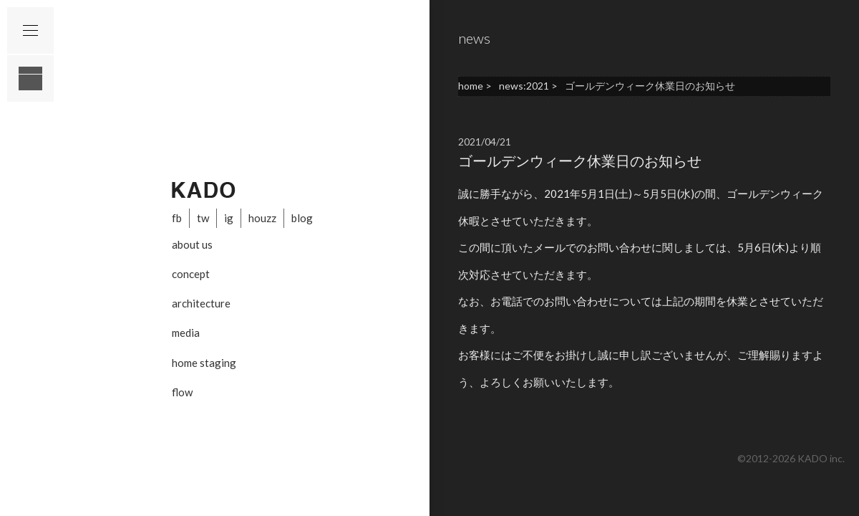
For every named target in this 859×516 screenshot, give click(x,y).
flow (182, 392)
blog (302, 217)
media (186, 332)
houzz (262, 217)
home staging (204, 362)
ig (228, 217)
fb (177, 217)
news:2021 (524, 86)
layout (30, 78)
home (470, 86)
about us (192, 244)
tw (203, 217)
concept (191, 273)
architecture (201, 303)
